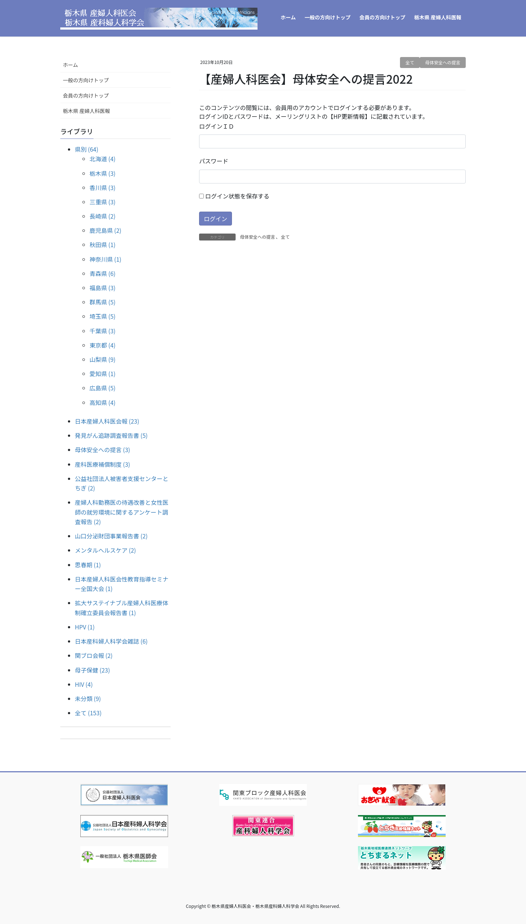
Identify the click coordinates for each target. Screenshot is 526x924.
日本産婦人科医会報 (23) (107, 421)
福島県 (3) (102, 287)
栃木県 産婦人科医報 (86, 110)
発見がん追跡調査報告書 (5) (111, 435)
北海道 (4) (102, 158)
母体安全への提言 (442, 62)
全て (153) (88, 712)
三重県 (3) (102, 201)
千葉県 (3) (102, 330)
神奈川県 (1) (105, 259)
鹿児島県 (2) (105, 230)
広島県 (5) (102, 387)
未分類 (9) (88, 698)
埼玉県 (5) (102, 316)
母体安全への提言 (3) (102, 449)
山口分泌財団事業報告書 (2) (111, 535)
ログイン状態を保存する (234, 196)
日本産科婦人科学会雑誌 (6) (111, 641)
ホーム (70, 64)
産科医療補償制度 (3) (102, 464)
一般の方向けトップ (86, 80)
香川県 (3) (102, 187)
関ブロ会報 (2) (94, 655)
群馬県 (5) (102, 302)
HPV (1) (85, 626)
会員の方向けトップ (86, 95)
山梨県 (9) (102, 359)
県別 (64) (86, 149)
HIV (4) (84, 684)
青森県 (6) (102, 273)
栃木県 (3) (102, 173)
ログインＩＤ (216, 126)
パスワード (213, 160)
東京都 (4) (102, 345)
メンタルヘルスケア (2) (105, 550)
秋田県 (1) (102, 244)
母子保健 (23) (92, 670)
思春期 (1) (88, 564)
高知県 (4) (102, 402)
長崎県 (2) (102, 216)
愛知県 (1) (102, 373)
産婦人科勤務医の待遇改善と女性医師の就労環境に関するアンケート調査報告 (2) (121, 512)
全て (409, 62)
